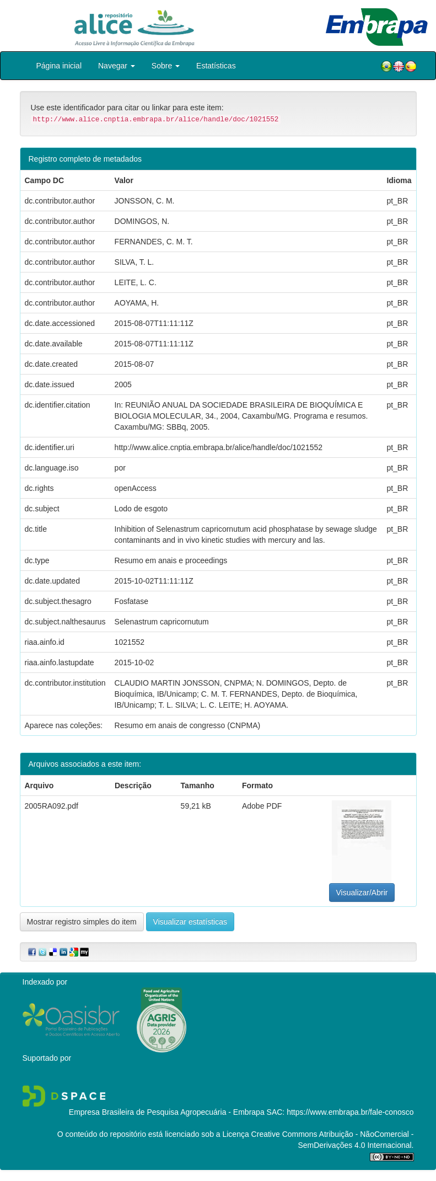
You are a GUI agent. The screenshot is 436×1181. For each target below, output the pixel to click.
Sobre (166, 65)
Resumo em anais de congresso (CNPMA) (188, 725)
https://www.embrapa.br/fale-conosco (350, 1112)
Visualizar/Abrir (362, 892)
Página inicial (59, 65)
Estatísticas (216, 65)
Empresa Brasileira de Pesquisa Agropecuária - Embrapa (167, 1112)
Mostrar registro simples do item (82, 921)
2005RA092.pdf (51, 805)
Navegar (116, 65)
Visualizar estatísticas (190, 921)
